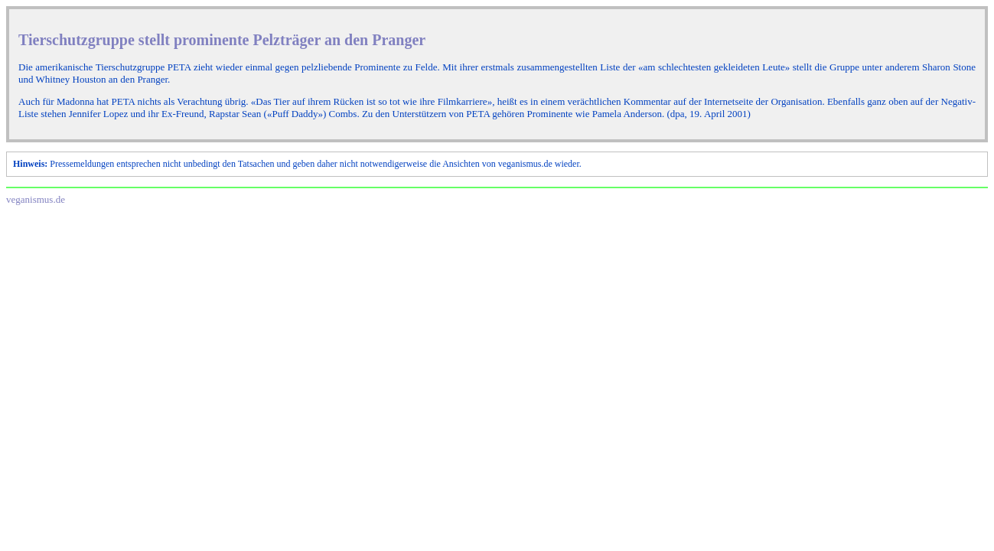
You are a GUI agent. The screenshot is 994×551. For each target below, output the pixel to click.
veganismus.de (35, 199)
